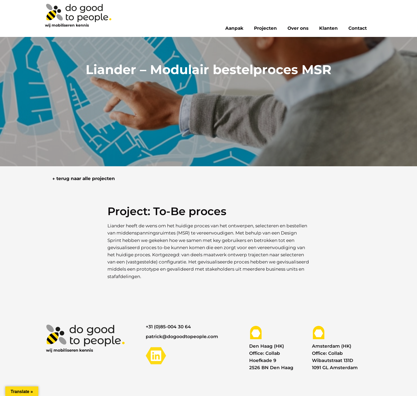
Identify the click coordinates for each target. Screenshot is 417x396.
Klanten (328, 28)
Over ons (297, 28)
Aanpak (234, 28)
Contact (357, 28)
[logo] (78, 12)
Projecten (265, 28)
